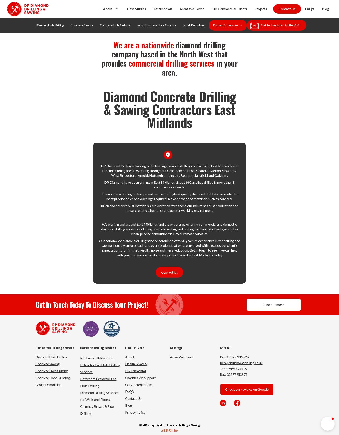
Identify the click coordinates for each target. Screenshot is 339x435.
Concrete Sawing (81, 25)
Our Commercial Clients (229, 9)
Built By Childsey (169, 430)
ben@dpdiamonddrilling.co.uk (241, 363)
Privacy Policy (135, 412)
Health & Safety (136, 364)
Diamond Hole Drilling (50, 25)
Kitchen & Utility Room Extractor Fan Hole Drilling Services (100, 365)
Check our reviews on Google (247, 389)
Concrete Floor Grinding (52, 378)
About (129, 357)
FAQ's (309, 9)
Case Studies (136, 9)
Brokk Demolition (194, 25)
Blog (325, 9)
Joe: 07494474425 (233, 368)
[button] (111, 9)
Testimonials (163, 9)
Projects (260, 9)
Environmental (135, 371)
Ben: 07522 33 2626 (234, 357)
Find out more (274, 305)
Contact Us (287, 9)
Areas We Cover (192, 9)
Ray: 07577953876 (233, 374)
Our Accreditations (138, 384)
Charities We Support (140, 378)
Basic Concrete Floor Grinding (156, 25)
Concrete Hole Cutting (115, 25)
